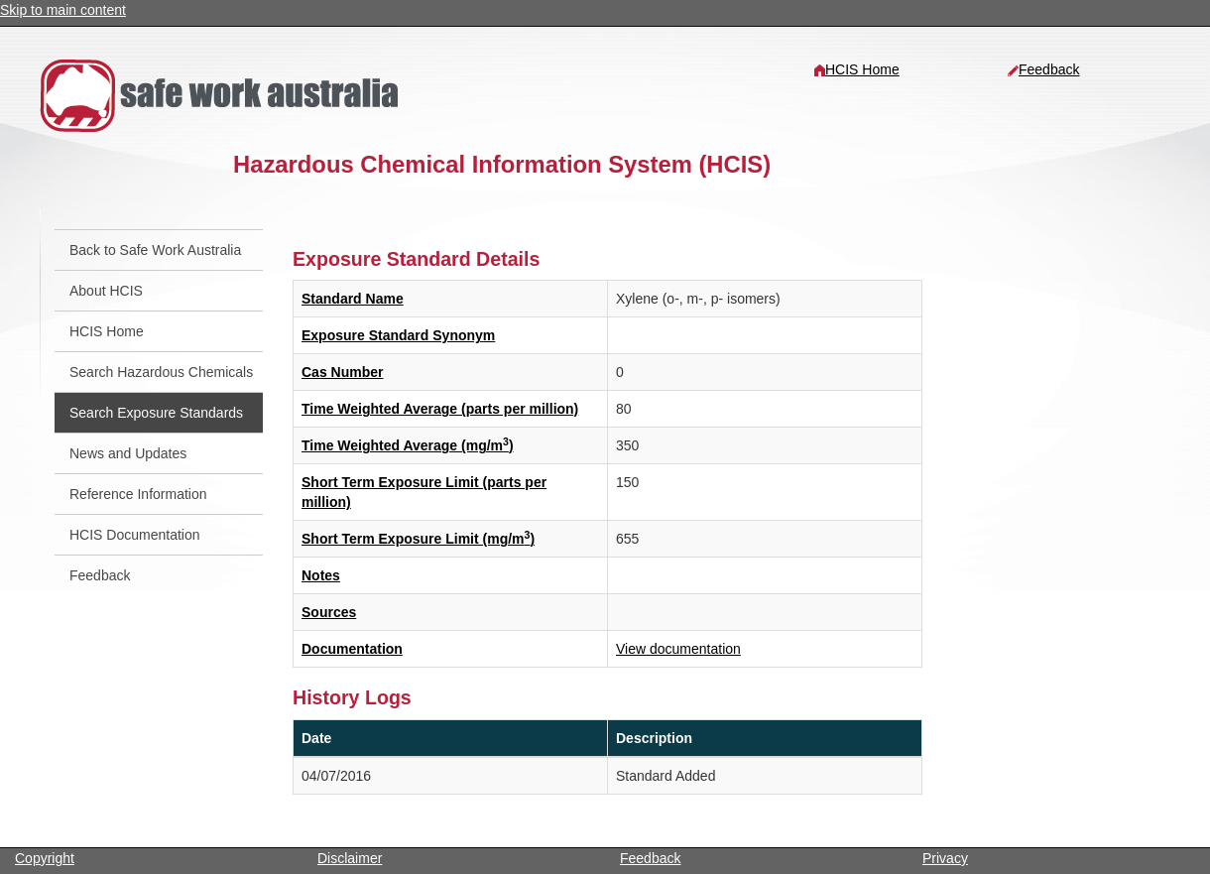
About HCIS (106, 291)
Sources (329, 612)
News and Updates (127, 453)
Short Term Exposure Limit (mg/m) (418, 539)
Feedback (1043, 69)
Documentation (352, 649)
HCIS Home (856, 69)
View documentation (678, 649)
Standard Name (353, 299)
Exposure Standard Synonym (398, 335)
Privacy (945, 858)
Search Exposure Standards (156, 413)
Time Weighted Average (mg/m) (408, 445)
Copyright (44, 858)
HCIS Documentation (134, 535)
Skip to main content (63, 10)
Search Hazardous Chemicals (161, 372)
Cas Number (342, 372)
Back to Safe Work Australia (155, 250)
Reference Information (138, 494)
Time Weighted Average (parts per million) (440, 409)
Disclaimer (349, 858)
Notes (321, 575)
